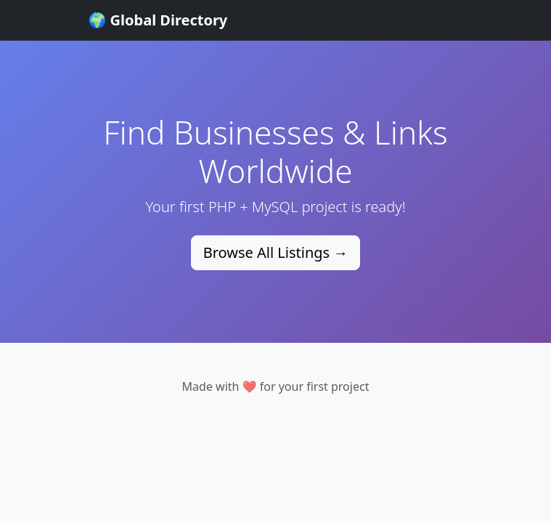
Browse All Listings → (275, 252)
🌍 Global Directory (158, 20)
